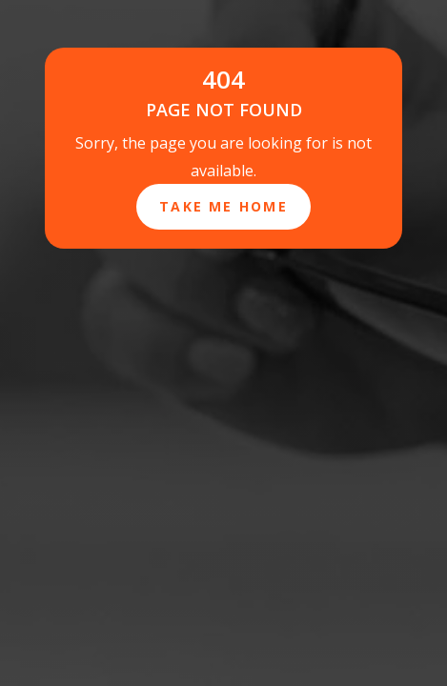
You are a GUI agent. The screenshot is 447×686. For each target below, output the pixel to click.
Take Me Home (223, 206)
